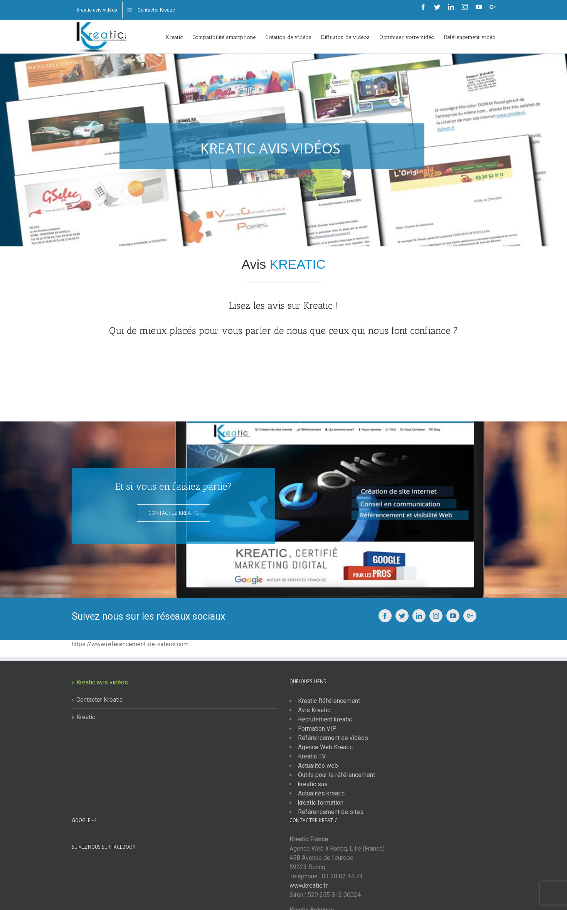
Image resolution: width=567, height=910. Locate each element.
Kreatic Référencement (329, 700)
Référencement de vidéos (333, 737)
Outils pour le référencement (336, 775)
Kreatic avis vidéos (102, 682)
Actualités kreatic (321, 793)
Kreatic (85, 717)
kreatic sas (313, 784)
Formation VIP (317, 728)
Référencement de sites (330, 812)
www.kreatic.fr (308, 885)
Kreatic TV (312, 756)
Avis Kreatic (314, 710)
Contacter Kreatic (99, 699)
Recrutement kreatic (325, 719)
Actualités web (318, 765)
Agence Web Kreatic (325, 747)
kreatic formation (320, 802)
